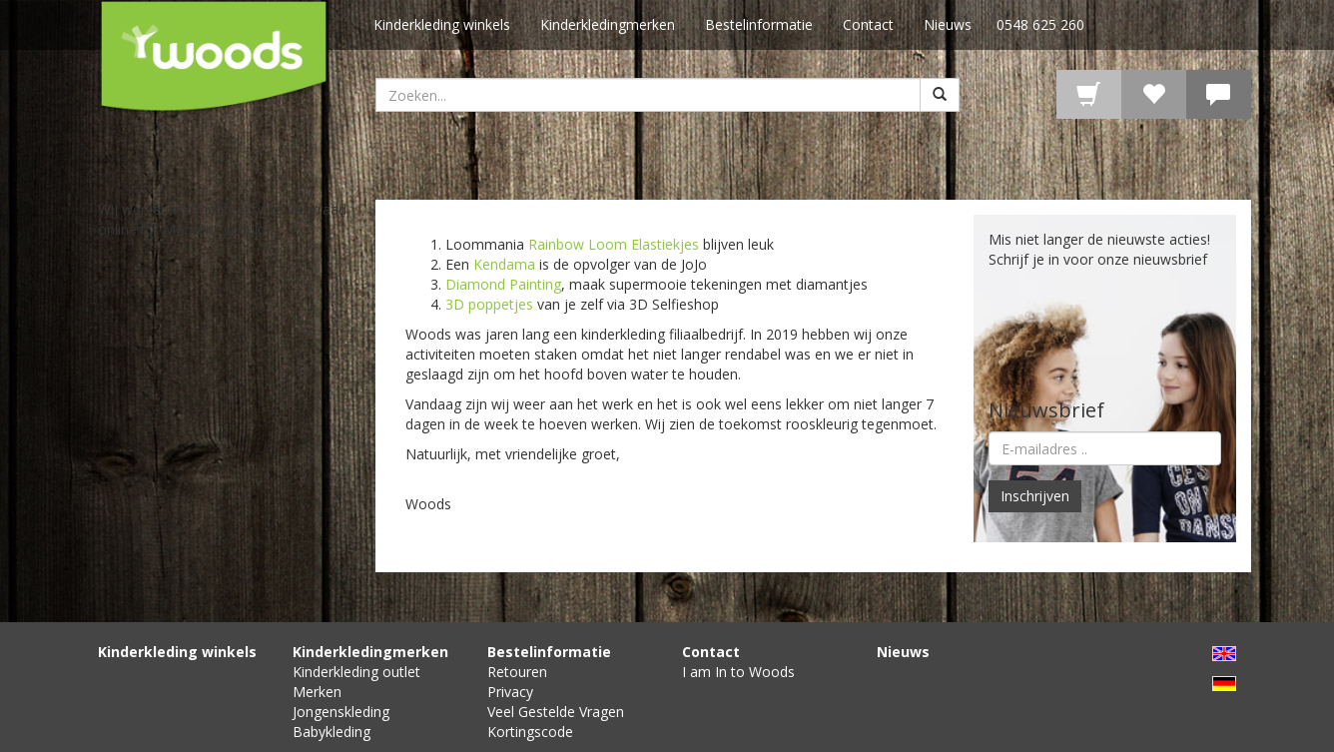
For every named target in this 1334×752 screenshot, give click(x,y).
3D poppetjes (489, 304)
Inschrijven (1034, 495)
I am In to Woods (738, 671)
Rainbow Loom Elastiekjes (613, 244)
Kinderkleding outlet (356, 671)
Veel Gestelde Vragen (555, 711)
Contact (868, 24)
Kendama (504, 264)
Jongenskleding (341, 711)
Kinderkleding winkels (441, 24)
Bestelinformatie (759, 24)
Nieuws (948, 24)
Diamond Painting (503, 284)
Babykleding (331, 731)
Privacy (510, 691)
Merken (317, 691)
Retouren (517, 671)
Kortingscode (530, 731)
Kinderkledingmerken (607, 24)
